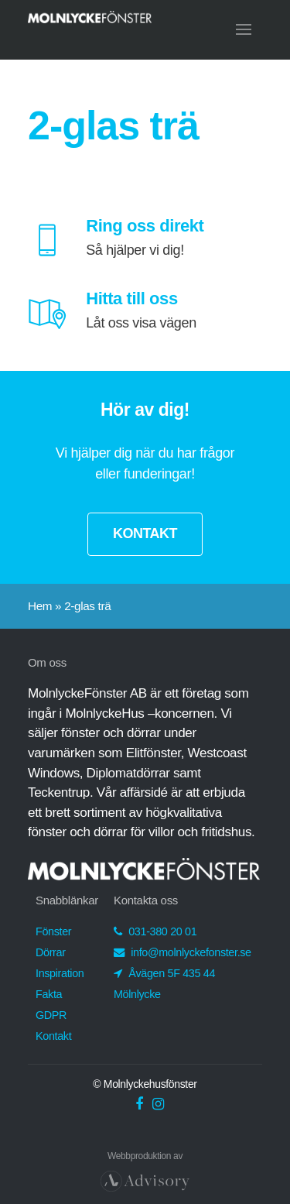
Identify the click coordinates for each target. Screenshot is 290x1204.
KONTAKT (145, 533)
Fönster (53, 931)
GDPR (51, 1015)
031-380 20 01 (155, 931)
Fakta (49, 994)
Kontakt (53, 1036)
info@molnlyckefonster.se (182, 952)
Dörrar (51, 952)
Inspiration (60, 973)
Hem (40, 605)
